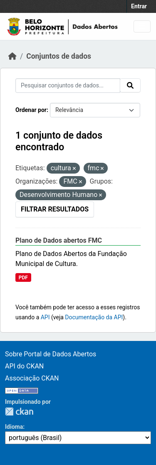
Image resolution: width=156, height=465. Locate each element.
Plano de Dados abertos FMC (58, 240)
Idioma (14, 426)
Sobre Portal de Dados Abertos (50, 354)
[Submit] (130, 85)
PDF (23, 278)
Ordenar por (31, 110)
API (45, 317)
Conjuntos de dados (58, 56)
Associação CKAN (32, 378)
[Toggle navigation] (142, 26)
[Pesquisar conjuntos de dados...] (67, 85)
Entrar (139, 6)
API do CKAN (24, 366)
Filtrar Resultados (55, 209)
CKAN (19, 411)
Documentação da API (94, 317)
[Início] (12, 56)
